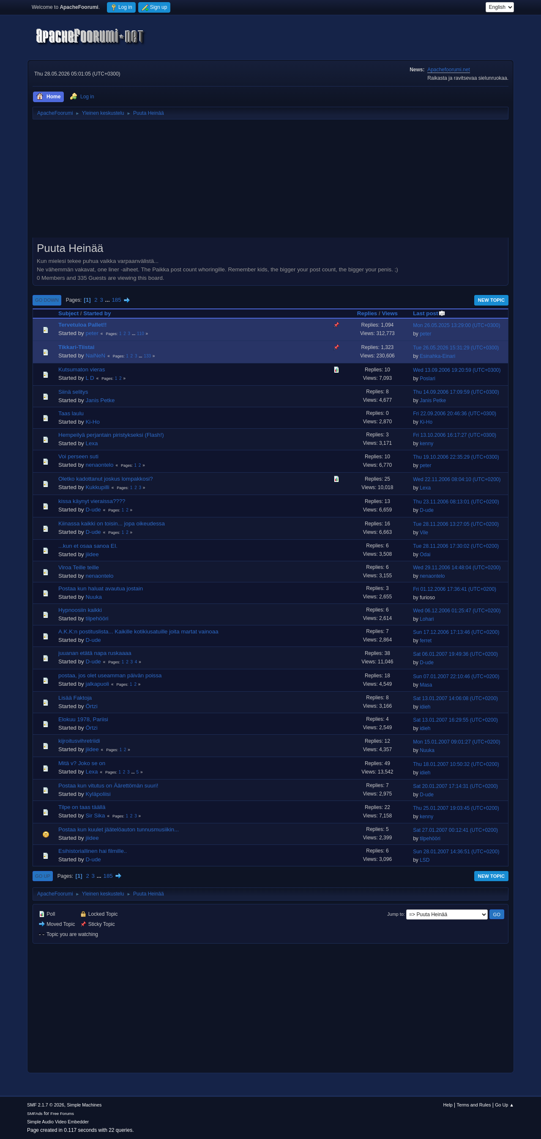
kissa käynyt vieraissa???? (92, 501)
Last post (429, 313)
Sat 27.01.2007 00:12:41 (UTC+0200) (455, 830)
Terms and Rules (474, 1104)
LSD (424, 860)
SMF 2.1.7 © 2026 (45, 1104)
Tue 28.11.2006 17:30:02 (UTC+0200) (456, 546)
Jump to (395, 914)
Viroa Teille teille (78, 567)
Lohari (427, 619)
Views (390, 313)
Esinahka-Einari (437, 356)
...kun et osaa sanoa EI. (87, 546)
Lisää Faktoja (75, 698)
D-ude (93, 509)
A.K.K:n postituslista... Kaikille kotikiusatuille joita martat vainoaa (138, 631)
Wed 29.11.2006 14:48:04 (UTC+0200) (456, 568)
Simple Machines (84, 1104)
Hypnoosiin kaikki (80, 610)
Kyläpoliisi (97, 794)
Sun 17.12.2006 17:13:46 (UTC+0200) (456, 632)
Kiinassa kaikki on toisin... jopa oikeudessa (111, 523)
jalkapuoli (97, 684)
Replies (367, 313)
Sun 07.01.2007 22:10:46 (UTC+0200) (456, 676)
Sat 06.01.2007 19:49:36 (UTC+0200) (455, 654)
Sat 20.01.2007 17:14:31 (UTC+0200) (455, 786)
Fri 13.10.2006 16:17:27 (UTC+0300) (454, 435)
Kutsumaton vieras (81, 369)
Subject (68, 313)
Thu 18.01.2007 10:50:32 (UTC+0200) (456, 764)
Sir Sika (95, 815)
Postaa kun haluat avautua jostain (100, 588)
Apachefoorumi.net (448, 70)
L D (89, 378)
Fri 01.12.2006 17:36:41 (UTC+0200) (454, 589)
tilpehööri (96, 618)
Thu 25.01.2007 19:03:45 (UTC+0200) (456, 808)
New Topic (491, 300)
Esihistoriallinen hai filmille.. (92, 851)
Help (448, 1104)
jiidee (91, 554)
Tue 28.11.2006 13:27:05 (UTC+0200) (456, 524)
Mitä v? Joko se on (81, 763)
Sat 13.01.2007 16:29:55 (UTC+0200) (455, 720)
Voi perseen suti (78, 456)
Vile (424, 533)
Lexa (91, 443)
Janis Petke (100, 400)
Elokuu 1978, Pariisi (83, 719)
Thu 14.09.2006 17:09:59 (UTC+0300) (456, 392)
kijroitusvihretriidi (79, 741)
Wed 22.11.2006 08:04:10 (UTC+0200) (456, 479)
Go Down (47, 300)
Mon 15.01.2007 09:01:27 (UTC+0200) (456, 742)
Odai (425, 554)
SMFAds (35, 1113)
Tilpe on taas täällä (81, 807)
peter (91, 333)
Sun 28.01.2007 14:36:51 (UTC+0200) (456, 852)
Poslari (427, 378)
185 (116, 300)
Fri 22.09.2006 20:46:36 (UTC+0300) (454, 414)
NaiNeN (95, 355)
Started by (97, 313)
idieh (425, 707)
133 (147, 356)
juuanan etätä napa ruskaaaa (94, 653)
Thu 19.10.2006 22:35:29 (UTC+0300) (456, 457)
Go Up (42, 876)
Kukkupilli (97, 487)
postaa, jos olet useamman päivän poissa (110, 675)
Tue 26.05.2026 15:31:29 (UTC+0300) (456, 348)
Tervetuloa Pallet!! (82, 325)
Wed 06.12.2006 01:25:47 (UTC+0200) (456, 611)
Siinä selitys (73, 392)
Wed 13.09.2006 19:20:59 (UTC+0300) (456, 370)
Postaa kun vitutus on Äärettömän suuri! (108, 785)
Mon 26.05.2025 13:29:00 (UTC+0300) (456, 325)
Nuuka (93, 597)
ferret (426, 641)
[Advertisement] (270, 181)
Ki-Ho (92, 422)
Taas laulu (71, 413)
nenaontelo (99, 465)
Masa (426, 685)
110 (140, 333)
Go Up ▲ (504, 1104)
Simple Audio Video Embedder (58, 1121)
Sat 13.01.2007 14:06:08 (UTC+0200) (455, 698)
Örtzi (91, 706)
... (108, 300)
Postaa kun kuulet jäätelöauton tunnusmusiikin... (118, 829)
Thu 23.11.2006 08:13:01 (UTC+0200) (456, 502)
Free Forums (62, 1113)
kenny (426, 443)
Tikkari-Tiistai (76, 347)
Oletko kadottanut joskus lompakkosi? (105, 479)
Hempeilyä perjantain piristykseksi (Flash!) (111, 435)
